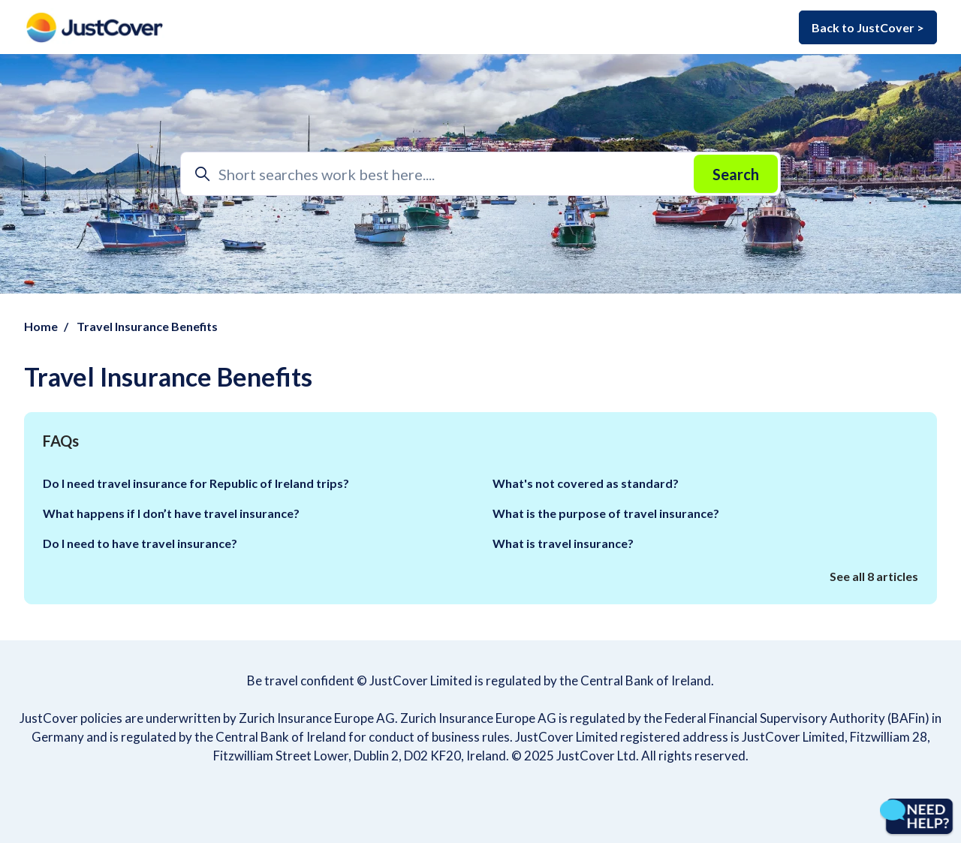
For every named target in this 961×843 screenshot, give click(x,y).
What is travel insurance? (563, 543)
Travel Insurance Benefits (147, 326)
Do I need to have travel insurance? (140, 543)
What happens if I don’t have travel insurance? (171, 513)
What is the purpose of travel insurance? (606, 513)
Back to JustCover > (868, 27)
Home (41, 326)
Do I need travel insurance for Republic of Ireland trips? (196, 483)
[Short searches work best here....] (480, 174)
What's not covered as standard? (586, 483)
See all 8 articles (874, 576)
